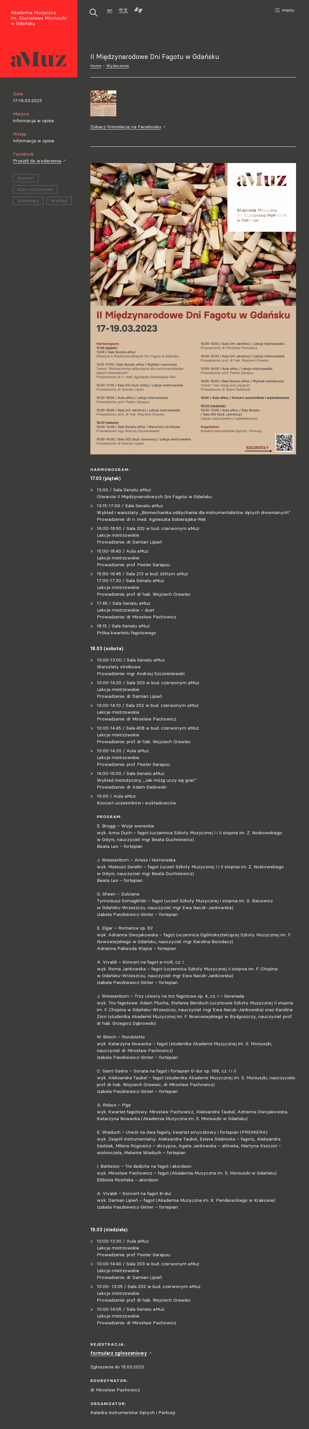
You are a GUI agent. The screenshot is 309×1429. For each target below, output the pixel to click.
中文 (123, 10)
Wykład (59, 201)
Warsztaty (28, 201)
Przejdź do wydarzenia (39, 161)
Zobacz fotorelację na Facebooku (128, 127)
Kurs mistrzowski (35, 189)
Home (95, 65)
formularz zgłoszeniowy (121, 1353)
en (109, 10)
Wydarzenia (117, 65)
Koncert (25, 178)
